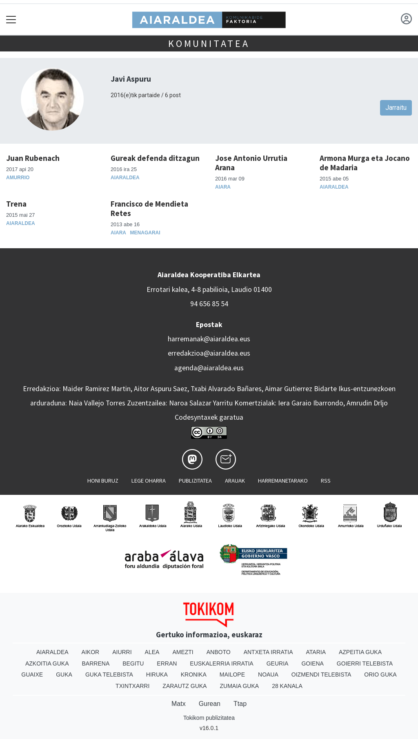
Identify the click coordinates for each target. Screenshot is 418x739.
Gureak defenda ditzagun (155, 158)
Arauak (235, 480)
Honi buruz (102, 480)
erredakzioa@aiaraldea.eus (209, 353)
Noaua (268, 674)
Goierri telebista (365, 663)
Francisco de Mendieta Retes (149, 208)
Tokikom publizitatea (209, 718)
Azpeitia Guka (360, 652)
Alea (152, 652)
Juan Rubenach (33, 158)
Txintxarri (132, 686)
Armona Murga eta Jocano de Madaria (365, 162)
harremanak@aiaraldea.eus (209, 338)
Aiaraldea (125, 177)
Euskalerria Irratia (221, 663)
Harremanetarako (283, 480)
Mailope (232, 674)
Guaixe (32, 674)
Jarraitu (396, 107)
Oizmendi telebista (321, 674)
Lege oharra (148, 480)
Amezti (182, 652)
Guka (64, 674)
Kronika (194, 674)
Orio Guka (380, 674)
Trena (16, 204)
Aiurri (121, 652)
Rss (326, 480)
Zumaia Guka (239, 686)
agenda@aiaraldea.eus (209, 367)
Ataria (316, 652)
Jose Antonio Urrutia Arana (251, 162)
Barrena (96, 663)
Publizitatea (195, 480)
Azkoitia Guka (47, 663)
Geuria (278, 663)
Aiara (223, 187)
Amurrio (17, 177)
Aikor (91, 652)
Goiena (312, 663)
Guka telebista (109, 674)
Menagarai (145, 233)
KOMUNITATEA (209, 43)
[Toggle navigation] (11, 19)
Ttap (240, 703)
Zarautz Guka (184, 686)
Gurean (209, 703)
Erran (167, 663)
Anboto (219, 652)
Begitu (133, 663)
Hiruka (157, 674)
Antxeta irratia (268, 652)
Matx (178, 703)
